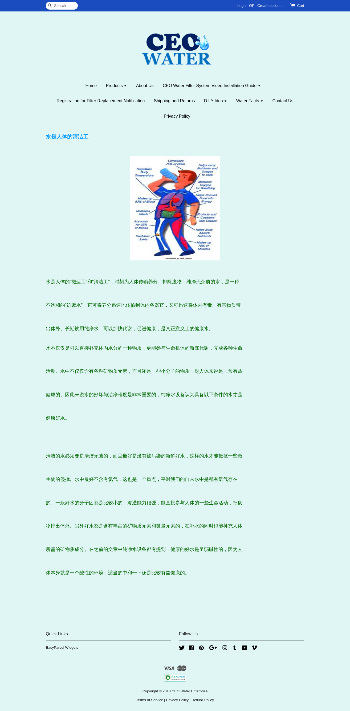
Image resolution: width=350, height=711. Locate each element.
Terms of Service (149, 700)
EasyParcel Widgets (62, 647)
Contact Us (282, 101)
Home (91, 85)
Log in (242, 5)
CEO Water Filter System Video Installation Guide (212, 85)
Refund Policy (203, 700)
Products (116, 85)
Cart (300, 5)
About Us (145, 85)
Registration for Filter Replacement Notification (100, 101)
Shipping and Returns (174, 101)
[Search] (62, 6)
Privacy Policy (177, 116)
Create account (270, 5)
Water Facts (249, 101)
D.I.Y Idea (215, 101)
